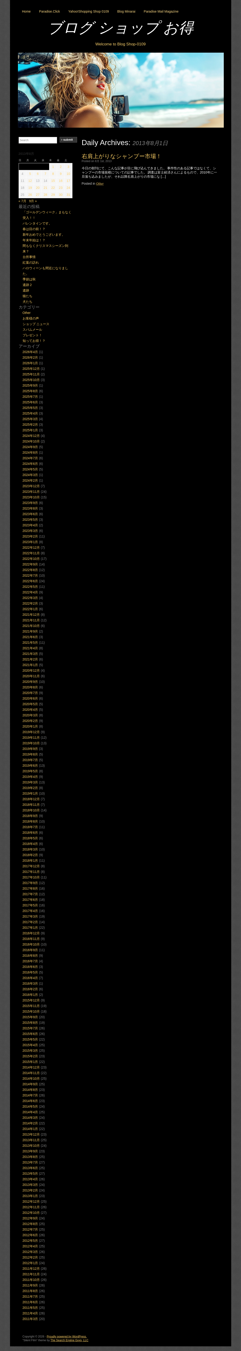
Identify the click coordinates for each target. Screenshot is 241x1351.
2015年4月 (30, 1045)
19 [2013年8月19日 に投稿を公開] (30, 188)
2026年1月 (30, 363)
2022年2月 (30, 603)
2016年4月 (30, 978)
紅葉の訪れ (31, 262)
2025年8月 (30, 391)
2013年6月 (30, 1168)
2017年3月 (30, 916)
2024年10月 (31, 441)
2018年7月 (30, 827)
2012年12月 (31, 1201)
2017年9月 (30, 883)
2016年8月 (30, 955)
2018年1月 (30, 860)
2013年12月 (31, 1134)
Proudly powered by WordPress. (67, 1336)
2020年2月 (30, 721)
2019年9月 (30, 749)
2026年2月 (30, 357)
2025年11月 (31, 374)
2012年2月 (30, 1257)
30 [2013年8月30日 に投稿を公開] (61, 195)
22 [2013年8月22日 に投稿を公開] (53, 188)
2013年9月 (30, 1151)
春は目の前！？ (34, 229)
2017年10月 (31, 877)
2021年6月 (30, 637)
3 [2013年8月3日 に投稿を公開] (68, 167)
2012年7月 (30, 1229)
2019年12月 (31, 732)
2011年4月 (30, 1313)
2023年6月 (30, 514)
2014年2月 (30, 1123)
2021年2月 (30, 659)
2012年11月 (31, 1207)
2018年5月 (30, 838)
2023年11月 (31, 491)
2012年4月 (30, 1246)
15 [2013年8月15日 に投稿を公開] (53, 181)
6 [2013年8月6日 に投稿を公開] (38, 174)
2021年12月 (31, 614)
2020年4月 (30, 709)
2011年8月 (30, 1291)
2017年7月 (30, 894)
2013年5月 (30, 1173)
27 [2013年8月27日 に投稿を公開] (38, 195)
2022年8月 (30, 570)
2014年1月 (30, 1129)
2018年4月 (30, 844)
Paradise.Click (49, 11)
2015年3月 (30, 1050)
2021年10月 (31, 626)
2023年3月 (30, 531)
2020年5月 (30, 704)
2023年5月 (30, 519)
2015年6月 (30, 1034)
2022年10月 (31, 559)
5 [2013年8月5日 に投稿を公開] (30, 174)
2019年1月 (30, 793)
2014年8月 (30, 1090)
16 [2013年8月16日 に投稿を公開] (61, 181)
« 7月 (22, 201)
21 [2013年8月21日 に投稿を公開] (45, 188)
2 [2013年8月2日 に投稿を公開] (61, 167)
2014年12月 (31, 1067)
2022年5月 (30, 587)
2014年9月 (30, 1084)
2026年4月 (30, 352)
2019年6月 (30, 765)
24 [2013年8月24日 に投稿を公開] (68, 188)
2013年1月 (30, 1196)
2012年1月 (30, 1263)
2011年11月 (31, 1274)
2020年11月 (31, 676)
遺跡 (26, 290)
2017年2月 (30, 922)
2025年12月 (31, 369)
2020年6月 (30, 698)
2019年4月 (30, 777)
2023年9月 (30, 503)
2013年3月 (30, 1185)
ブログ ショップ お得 (121, 27)
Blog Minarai (126, 11)
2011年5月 (30, 1308)
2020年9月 (30, 682)
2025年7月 (30, 396)
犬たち (27, 301)
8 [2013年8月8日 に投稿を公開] (53, 174)
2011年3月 (30, 1319)
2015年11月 (31, 1006)
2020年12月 (31, 670)
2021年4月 (30, 648)
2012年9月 (30, 1218)
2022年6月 (30, 581)
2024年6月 (30, 464)
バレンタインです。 (37, 223)
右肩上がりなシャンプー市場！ (122, 156)
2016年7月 (30, 961)
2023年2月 (30, 536)
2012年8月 (30, 1224)
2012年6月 (30, 1235)
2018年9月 (30, 816)
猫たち (27, 296)
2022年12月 (31, 547)
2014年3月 (30, 1118)
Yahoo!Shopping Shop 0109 (88, 11)
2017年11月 (31, 872)
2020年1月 (30, 726)
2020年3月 (30, 715)
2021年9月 (30, 631)
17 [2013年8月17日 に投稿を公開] (68, 181)
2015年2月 (30, 1056)
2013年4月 (30, 1179)
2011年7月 (30, 1296)
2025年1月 (30, 430)
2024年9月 (30, 447)
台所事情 (29, 257)
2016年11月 (31, 939)
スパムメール (32, 329)
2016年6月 (30, 967)
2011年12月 (31, 1268)
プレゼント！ (32, 335)
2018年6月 (30, 832)
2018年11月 (31, 805)
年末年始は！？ (34, 240)
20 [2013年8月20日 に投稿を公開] (38, 188)
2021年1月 (30, 665)
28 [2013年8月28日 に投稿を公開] (45, 195)
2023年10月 (31, 497)
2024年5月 (30, 469)
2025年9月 (30, 385)
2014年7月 (30, 1095)
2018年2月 (30, 855)
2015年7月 (30, 1028)
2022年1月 (30, 609)
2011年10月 (31, 1280)
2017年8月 (30, 888)
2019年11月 (31, 737)
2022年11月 (31, 553)
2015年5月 (30, 1039)
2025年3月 (30, 419)
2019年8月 (30, 754)
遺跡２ (27, 285)
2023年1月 (30, 542)
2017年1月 (30, 927)
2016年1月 (30, 995)
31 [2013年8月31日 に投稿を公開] (68, 195)
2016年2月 (30, 989)
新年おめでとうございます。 (44, 234)
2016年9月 (30, 950)
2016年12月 (31, 933)
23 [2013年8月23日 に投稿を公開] (61, 188)
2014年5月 (30, 1106)
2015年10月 (31, 1011)
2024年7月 (30, 458)
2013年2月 (30, 1190)
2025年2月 (30, 424)
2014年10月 (31, 1078)
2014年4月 (30, 1112)
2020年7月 (30, 693)
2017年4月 (30, 911)
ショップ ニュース (36, 324)
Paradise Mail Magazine (161, 11)
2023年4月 (30, 525)
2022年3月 (30, 598)
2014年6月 (30, 1101)
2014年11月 (31, 1073)
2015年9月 (30, 1017)
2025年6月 (30, 402)
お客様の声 (31, 318)
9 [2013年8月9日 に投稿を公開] (61, 174)
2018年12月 (31, 799)
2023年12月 (31, 486)
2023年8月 (30, 508)
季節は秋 (29, 279)
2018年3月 (30, 849)
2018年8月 (30, 821)
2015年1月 (30, 1062)
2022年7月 (30, 575)
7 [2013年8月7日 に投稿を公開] (45, 174)
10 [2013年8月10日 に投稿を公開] (68, 174)
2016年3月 (30, 983)
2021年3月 (30, 654)
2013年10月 (31, 1145)
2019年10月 (31, 743)
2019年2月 (30, 788)
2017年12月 (31, 866)
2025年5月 (30, 408)
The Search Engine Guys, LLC (69, 1340)
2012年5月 (30, 1240)
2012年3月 (30, 1252)
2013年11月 (31, 1140)
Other (100, 183)
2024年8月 (30, 452)
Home (26, 11)
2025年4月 (30, 413)
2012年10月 (31, 1213)
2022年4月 (30, 592)
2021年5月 (30, 642)
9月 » (33, 201)
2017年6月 (30, 900)
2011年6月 (30, 1302)
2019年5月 (30, 771)
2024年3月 (30, 475)
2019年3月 (30, 782)
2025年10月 (31, 380)
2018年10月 (31, 810)
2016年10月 (31, 944)
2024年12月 (31, 436)
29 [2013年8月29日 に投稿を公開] (53, 195)
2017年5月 (30, 905)
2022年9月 (30, 564)
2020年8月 (30, 687)
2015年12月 (31, 1000)
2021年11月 (31, 620)
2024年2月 (30, 480)
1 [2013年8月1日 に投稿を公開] (53, 167)
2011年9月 (30, 1285)
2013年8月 (30, 1157)
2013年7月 (30, 1162)
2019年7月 (30, 760)
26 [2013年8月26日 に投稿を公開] (30, 195)
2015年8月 (30, 1022)
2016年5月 (30, 972)
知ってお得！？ (34, 341)
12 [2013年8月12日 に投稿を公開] (30, 181)
